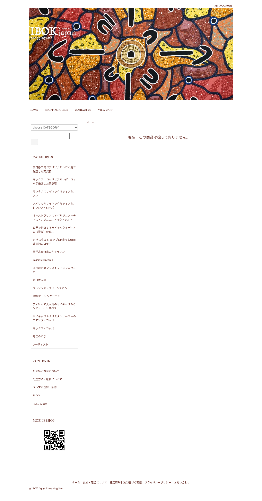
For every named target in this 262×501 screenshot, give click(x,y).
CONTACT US (83, 110)
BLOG (36, 395)
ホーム (90, 122)
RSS (35, 404)
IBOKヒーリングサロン (46, 296)
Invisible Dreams (43, 260)
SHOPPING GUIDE (56, 110)
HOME (34, 110)
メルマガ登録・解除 (45, 387)
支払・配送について (95, 482)
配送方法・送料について (47, 379)
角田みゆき (39, 336)
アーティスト (40, 344)
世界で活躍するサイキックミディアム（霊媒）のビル (54, 230)
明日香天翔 (39, 280)
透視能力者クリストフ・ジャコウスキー (54, 270)
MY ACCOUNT (223, 6)
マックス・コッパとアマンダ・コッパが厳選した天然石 (54, 181)
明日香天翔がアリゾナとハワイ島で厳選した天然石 (54, 169)
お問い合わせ (182, 482)
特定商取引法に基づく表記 (126, 482)
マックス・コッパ (43, 328)
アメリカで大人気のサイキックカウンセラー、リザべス (54, 306)
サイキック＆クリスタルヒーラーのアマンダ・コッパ (54, 318)
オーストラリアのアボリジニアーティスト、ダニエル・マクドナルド (54, 217)
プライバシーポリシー (158, 482)
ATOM (43, 404)
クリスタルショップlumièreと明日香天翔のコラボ (54, 242)
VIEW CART (105, 110)
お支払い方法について (46, 371)
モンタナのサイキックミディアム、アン (54, 193)
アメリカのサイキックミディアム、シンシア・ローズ (54, 205)
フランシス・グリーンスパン (50, 288)
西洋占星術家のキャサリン (49, 252)
